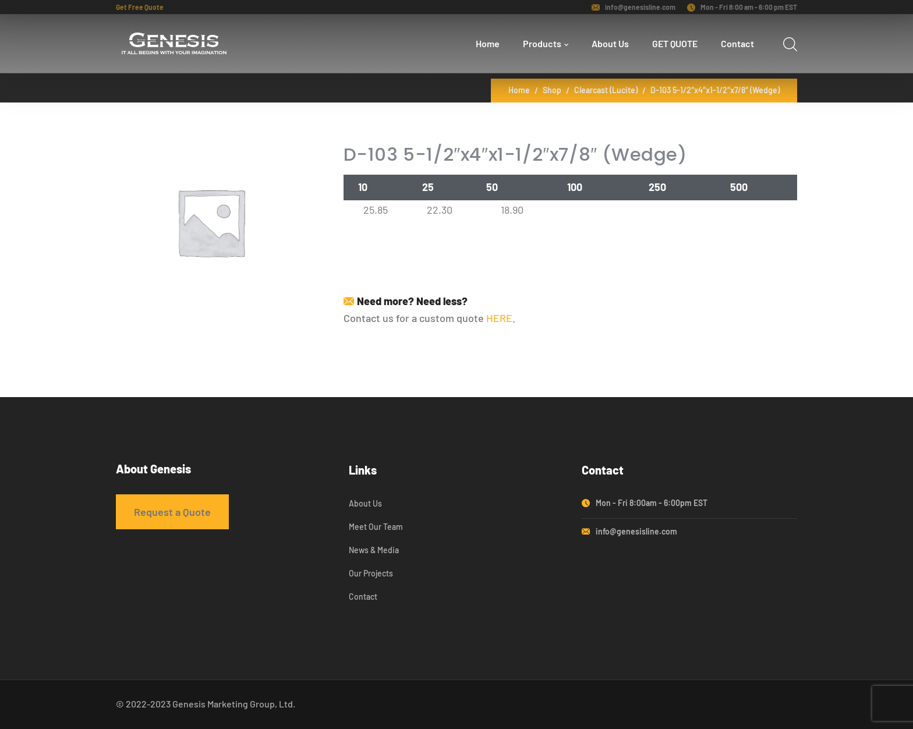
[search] (790, 44)
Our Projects (371, 573)
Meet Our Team (376, 527)
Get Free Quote (140, 7)
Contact (363, 596)
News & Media (374, 550)
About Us (365, 503)
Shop (552, 90)
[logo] (174, 42)
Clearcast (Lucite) (606, 90)
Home (519, 90)
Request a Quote (172, 511)
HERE (499, 318)
